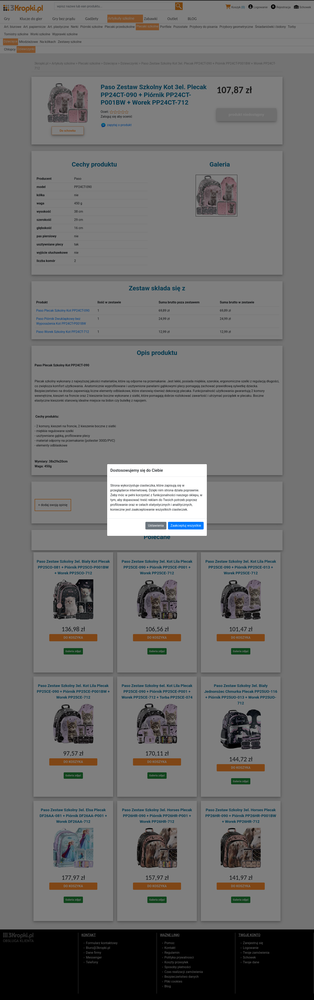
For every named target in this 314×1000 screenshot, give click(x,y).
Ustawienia (156, 525)
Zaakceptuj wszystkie (186, 525)
